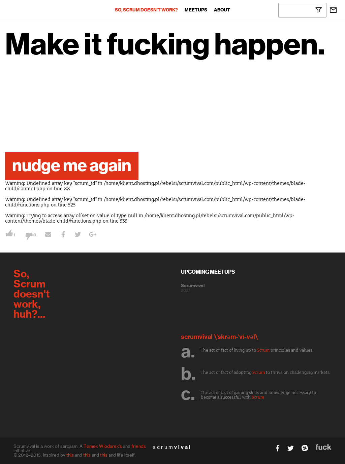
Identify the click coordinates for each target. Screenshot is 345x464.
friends (138, 446)
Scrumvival (193, 285)
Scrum (263, 350)
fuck (324, 447)
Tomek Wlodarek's (103, 446)
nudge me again (71, 166)
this (70, 455)
